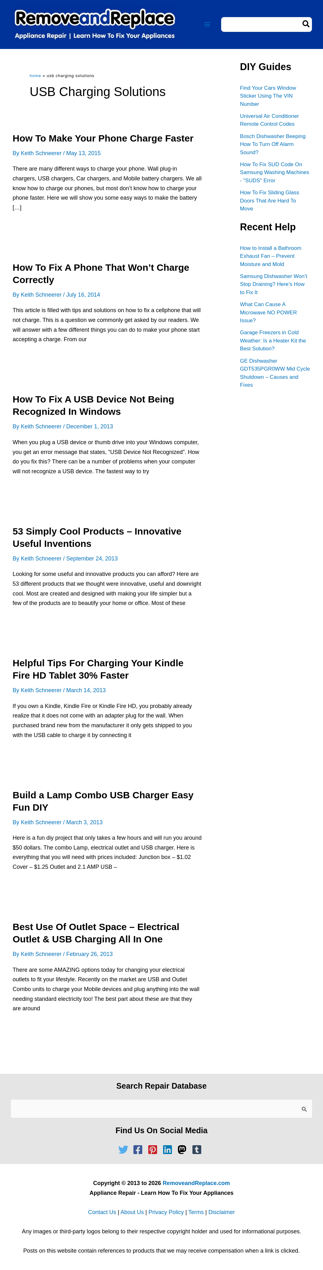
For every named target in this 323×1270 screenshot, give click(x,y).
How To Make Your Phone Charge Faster (103, 138)
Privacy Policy (166, 1212)
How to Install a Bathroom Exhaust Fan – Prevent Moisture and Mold (271, 256)
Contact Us (102, 1212)
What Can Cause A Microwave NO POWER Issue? (268, 312)
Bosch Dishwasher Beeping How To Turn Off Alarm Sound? (273, 144)
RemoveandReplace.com (196, 1183)
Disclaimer (221, 1212)
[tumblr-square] (198, 1150)
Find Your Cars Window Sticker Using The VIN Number (268, 96)
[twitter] (125, 1150)
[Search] (306, 24)
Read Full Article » (42, 228)
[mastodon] (183, 1150)
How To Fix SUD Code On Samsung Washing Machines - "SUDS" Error (274, 172)
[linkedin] (169, 1150)
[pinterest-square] (154, 1150)
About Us (132, 1212)
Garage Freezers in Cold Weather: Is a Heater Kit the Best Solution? (273, 341)
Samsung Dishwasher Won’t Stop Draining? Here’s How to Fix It (273, 284)
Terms (196, 1212)
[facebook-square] (139, 1150)
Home (35, 75)
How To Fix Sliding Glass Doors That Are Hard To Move (269, 201)
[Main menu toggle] (207, 24)
